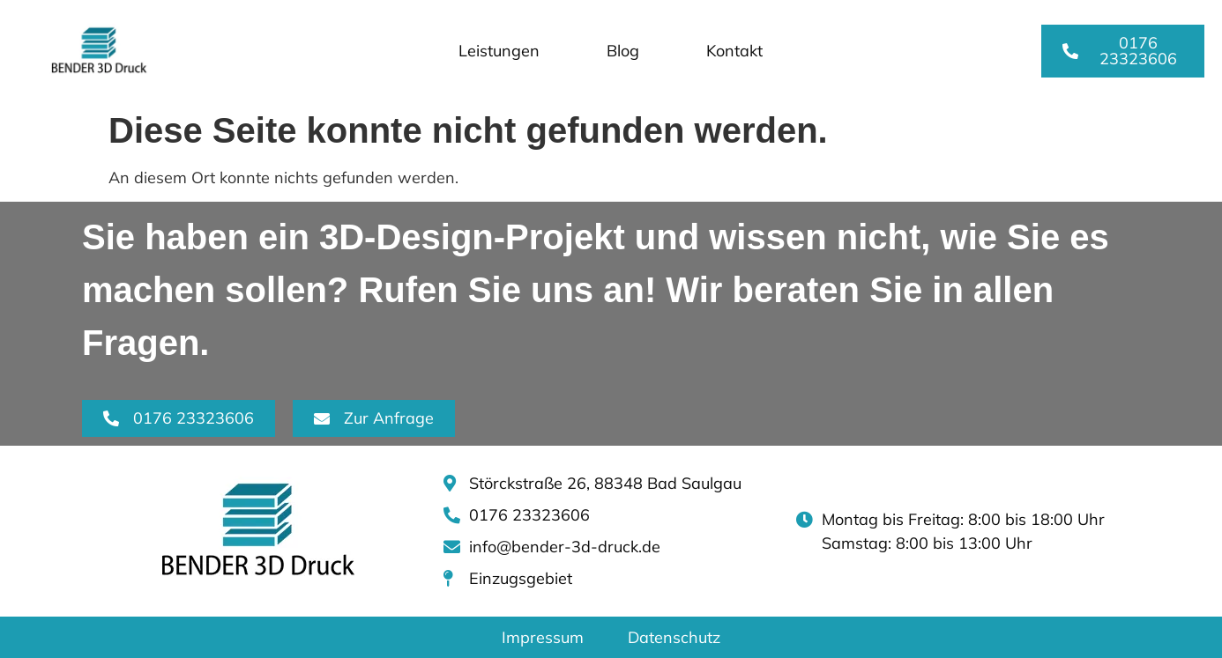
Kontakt (734, 51)
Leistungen (499, 51)
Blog (623, 51)
